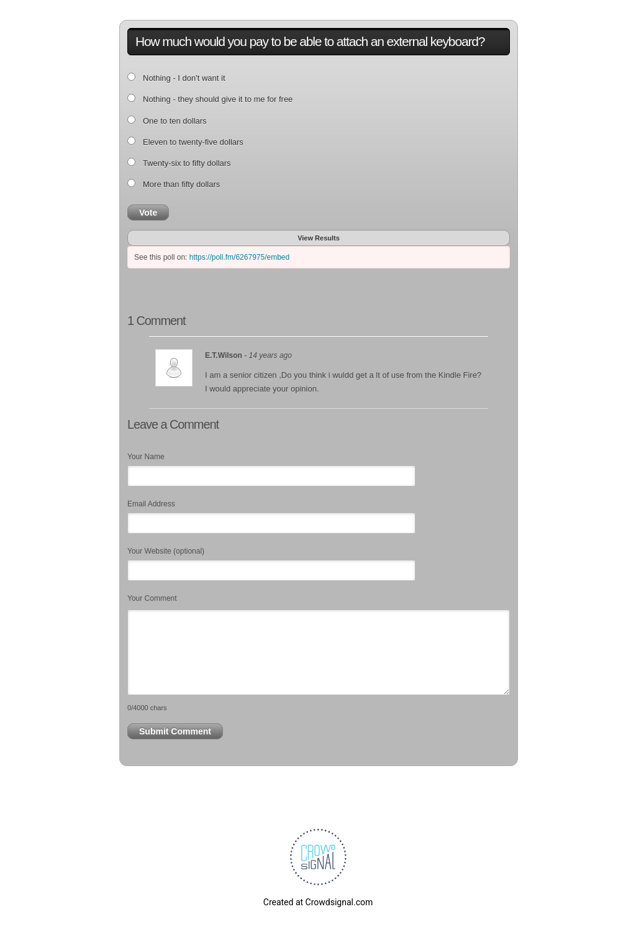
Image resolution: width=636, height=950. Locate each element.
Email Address (151, 504)
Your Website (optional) (165, 551)
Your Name (146, 456)
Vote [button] (148, 212)
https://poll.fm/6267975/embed (239, 257)
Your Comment (152, 598)
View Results (319, 238)
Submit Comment (175, 731)
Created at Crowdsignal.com (318, 902)
